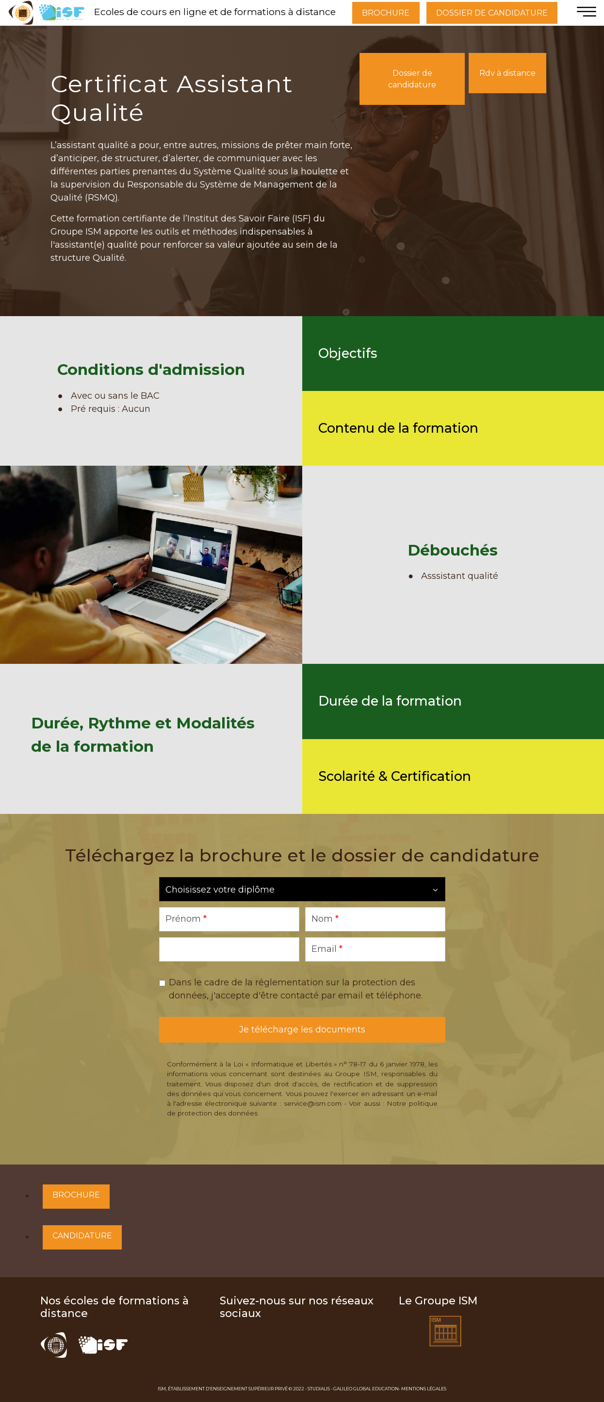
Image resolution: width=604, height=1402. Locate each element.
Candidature (82, 1235)
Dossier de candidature (412, 78)
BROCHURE (385, 12)
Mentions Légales (423, 1388)
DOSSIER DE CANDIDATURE (492, 12)
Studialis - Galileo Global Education (353, 1388)
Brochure (76, 1194)
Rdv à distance (507, 73)
